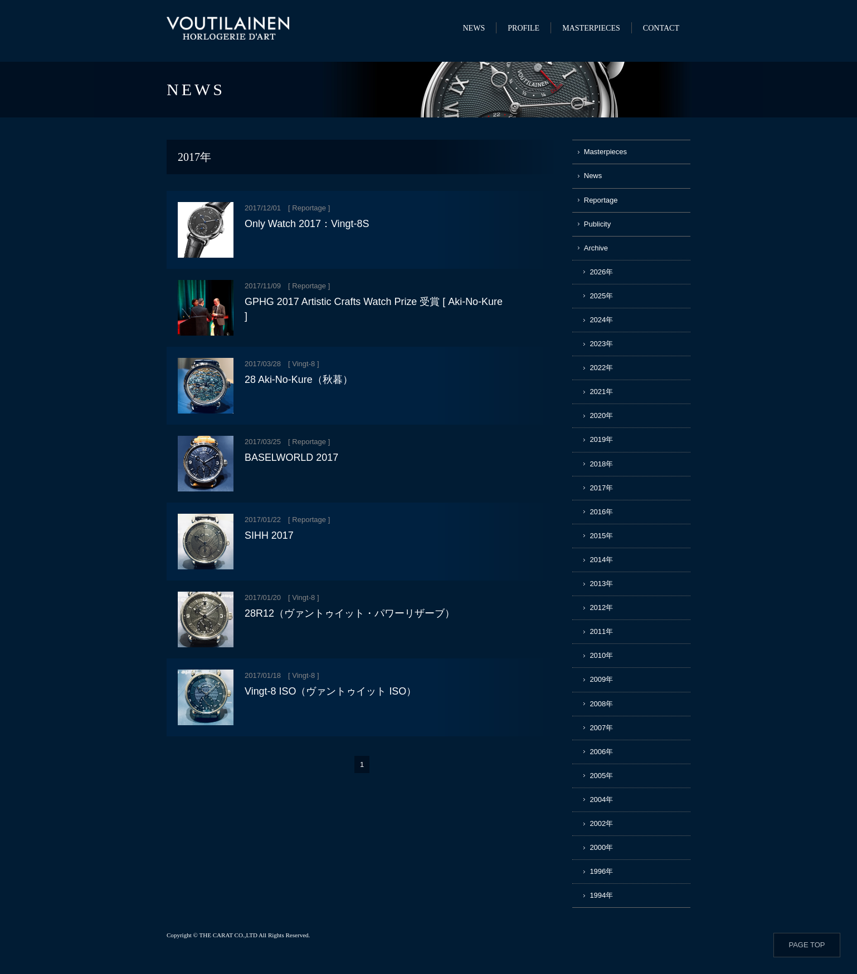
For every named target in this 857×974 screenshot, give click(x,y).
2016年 (601, 512)
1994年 (601, 895)
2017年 (601, 488)
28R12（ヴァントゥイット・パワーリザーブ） (350, 613)
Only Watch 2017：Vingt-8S (307, 223)
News (593, 175)
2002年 (601, 823)
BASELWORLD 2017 (291, 457)
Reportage (309, 208)
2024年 (601, 320)
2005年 (601, 775)
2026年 (601, 272)
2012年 (601, 607)
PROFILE (523, 27)
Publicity (597, 224)
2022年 (601, 367)
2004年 (601, 799)
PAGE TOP (806, 945)
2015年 (601, 536)
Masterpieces (605, 151)
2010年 (601, 655)
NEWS (473, 27)
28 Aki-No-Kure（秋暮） (299, 379)
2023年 (601, 344)
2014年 (601, 559)
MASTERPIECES (591, 27)
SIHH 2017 (269, 535)
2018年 (601, 464)
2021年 (601, 391)
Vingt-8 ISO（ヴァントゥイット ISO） (330, 691)
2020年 (601, 415)
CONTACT (661, 27)
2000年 (601, 847)
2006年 (601, 751)
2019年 (601, 439)
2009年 (601, 679)
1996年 (601, 871)
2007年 (601, 728)
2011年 (601, 631)
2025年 (601, 296)
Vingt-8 (303, 364)
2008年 (601, 704)
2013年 (601, 583)
